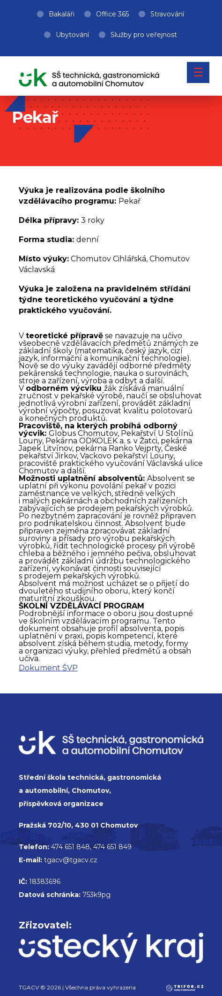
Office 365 (112, 14)
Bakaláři (61, 14)
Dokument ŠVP (48, 667)
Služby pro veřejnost (144, 34)
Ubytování (72, 34)
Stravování (167, 14)
